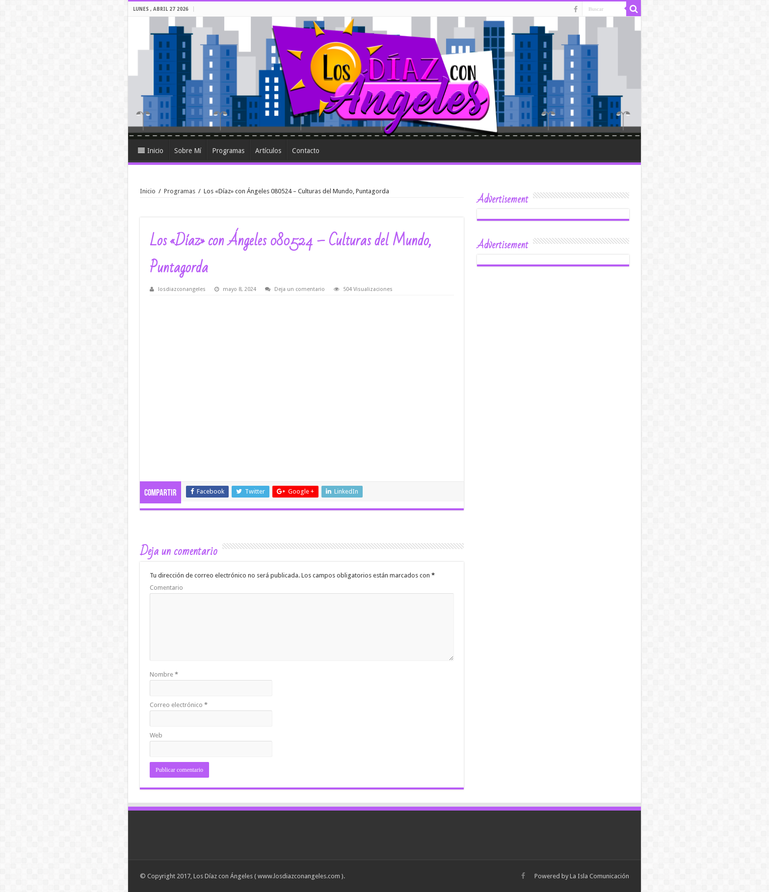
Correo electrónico (179, 704)
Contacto (305, 151)
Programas (228, 151)
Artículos (268, 151)
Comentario (166, 587)
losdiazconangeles (182, 289)
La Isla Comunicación (599, 876)
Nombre (164, 674)
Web (156, 735)
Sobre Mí (187, 151)
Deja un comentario (299, 289)
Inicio (150, 151)
